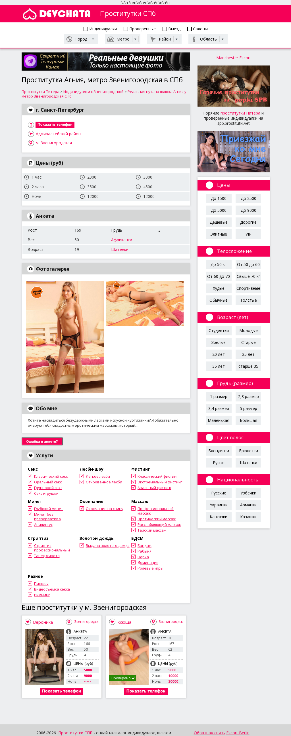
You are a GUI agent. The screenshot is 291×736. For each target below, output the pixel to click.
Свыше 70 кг (248, 276)
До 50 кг (218, 264)
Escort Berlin (238, 732)
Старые (248, 342)
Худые (219, 288)
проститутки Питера (240, 113)
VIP (248, 234)
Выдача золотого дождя (108, 545)
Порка (143, 556)
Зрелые (218, 342)
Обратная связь (209, 732)
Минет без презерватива (47, 516)
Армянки (248, 504)
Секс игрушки (46, 493)
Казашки (248, 516)
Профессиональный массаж (156, 511)
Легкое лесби (98, 476)
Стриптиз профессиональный (52, 548)
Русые (219, 462)
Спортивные (248, 288)
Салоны (197, 28)
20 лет (218, 354)
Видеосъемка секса (52, 589)
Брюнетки (248, 450)
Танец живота (47, 555)
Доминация (148, 562)
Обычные (218, 300)
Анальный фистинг (154, 487)
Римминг (42, 594)
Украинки (219, 504)
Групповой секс (48, 487)
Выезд (171, 28)
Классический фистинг (158, 476)
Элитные (218, 234)
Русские (218, 493)
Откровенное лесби (104, 482)
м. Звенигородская (54, 142)
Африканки (121, 239)
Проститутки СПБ (75, 732)
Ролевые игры (150, 568)
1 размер (218, 396)
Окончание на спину (104, 508)
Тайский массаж (152, 530)
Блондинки (218, 450)
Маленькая (218, 420)
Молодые (248, 330)
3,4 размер (218, 408)
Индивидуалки (100, 28)
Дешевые (219, 222)
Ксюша (124, 622)
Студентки (219, 330)
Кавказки (218, 516)
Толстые (248, 300)
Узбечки (248, 493)
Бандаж (144, 545)
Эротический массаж (157, 518)
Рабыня (144, 551)
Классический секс (51, 476)
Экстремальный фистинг (160, 482)
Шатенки (119, 249)
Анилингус (43, 524)
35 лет (218, 366)
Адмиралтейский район (58, 133)
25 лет (248, 354)
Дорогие (248, 222)
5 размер (248, 408)
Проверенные (140, 28)
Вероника (43, 622)
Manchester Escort (233, 57)
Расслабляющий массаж (159, 524)
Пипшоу (41, 583)
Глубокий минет (48, 508)
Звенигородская (88, 621)
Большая (248, 420)
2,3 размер (248, 396)
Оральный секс (48, 482)
